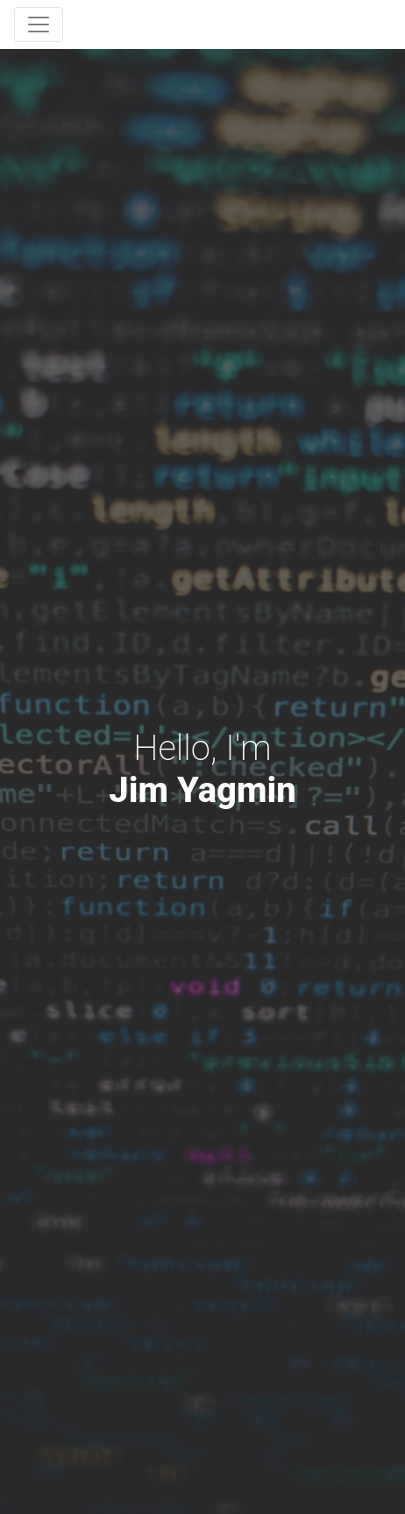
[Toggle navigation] (38, 24)
